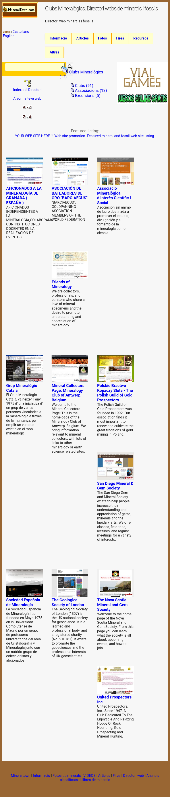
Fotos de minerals (67, 777)
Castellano (20, 32)
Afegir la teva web (27, 100)
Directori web (133, 777)
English (8, 36)
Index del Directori (27, 89)
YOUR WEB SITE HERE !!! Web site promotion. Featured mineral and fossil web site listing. (85, 138)
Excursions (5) (87, 97)
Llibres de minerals (95, 782)
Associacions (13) (91, 92)
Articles (82, 38)
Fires (120, 38)
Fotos (102, 38)
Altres (54, 53)
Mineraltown (20, 777)
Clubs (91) (84, 87)
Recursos (140, 38)
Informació (58, 38)
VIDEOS (89, 777)
